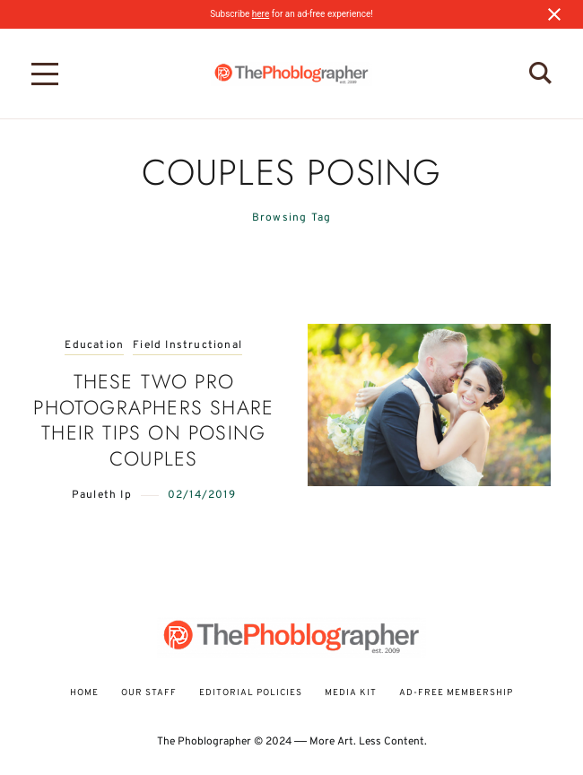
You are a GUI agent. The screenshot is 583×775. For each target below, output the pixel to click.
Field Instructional (187, 346)
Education (94, 346)
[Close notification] (554, 14)
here (260, 14)
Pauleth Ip (102, 495)
